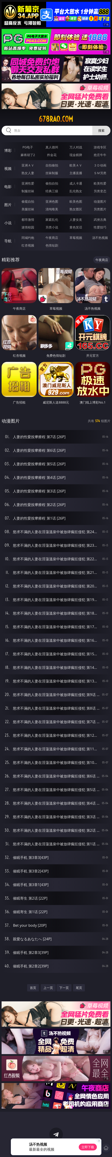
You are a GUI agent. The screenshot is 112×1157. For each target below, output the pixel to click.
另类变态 (100, 191)
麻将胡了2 (28, 155)
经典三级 (51, 191)
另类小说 (51, 227)
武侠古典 (100, 219)
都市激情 (27, 219)
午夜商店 (51, 237)
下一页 (64, 988)
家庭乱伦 (51, 219)
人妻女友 (75, 219)
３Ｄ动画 (100, 165)
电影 (8, 186)
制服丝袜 (27, 191)
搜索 (101, 130)
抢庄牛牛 (100, 155)
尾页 (79, 988)
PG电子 (27, 147)
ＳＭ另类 (100, 173)
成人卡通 (75, 183)
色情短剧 (51, 245)
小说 (8, 222)
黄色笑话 (75, 227)
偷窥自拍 (27, 201)
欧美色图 (75, 201)
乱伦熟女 (75, 191)
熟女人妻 (27, 173)
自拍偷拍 (51, 165)
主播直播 (75, 173)
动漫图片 (100, 201)
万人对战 (75, 147)
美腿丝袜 (27, 209)
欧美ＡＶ (75, 165)
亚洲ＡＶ (27, 165)
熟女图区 (75, 209)
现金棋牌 (75, 155)
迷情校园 (27, 227)
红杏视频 (27, 245)
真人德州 (51, 147)
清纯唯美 (51, 209)
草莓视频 (75, 237)
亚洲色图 (51, 201)
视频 (8, 168)
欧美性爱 (100, 183)
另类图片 (100, 209)
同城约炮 (27, 237)
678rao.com (56, 119)
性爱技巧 (100, 227)
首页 (33, 988)
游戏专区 (100, 147)
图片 (8, 204)
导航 (8, 240)
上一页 (48, 988)
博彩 (8, 150)
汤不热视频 (100, 237)
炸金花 (52, 155)
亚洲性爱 (27, 183)
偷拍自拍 (51, 183)
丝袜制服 (51, 173)
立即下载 (87, 1147)
